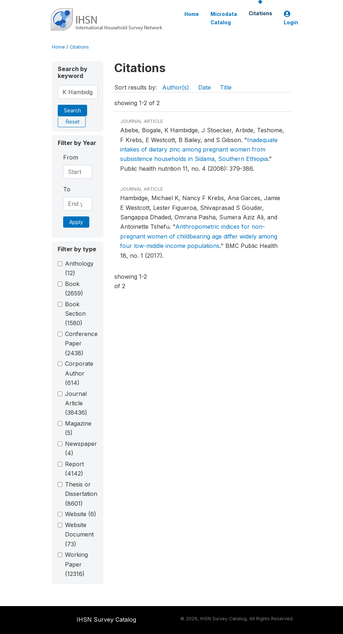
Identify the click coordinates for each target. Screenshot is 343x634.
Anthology (79, 268)
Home (191, 14)
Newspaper (81, 448)
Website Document (79, 534)
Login (291, 18)
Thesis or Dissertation (81, 494)
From (70, 157)
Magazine (78, 428)
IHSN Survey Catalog (106, 619)
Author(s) (175, 87)
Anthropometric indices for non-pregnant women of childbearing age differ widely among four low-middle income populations (198, 236)
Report (74, 468)
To (66, 189)
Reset (72, 122)
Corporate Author (79, 373)
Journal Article (76, 403)
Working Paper (76, 564)
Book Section (75, 314)
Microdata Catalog (224, 18)
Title (226, 87)
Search (72, 110)
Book (74, 288)
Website (80, 514)
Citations (260, 13)
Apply (76, 222)
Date (204, 87)
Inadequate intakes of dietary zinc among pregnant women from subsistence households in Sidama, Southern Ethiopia (199, 149)
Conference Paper (81, 343)
